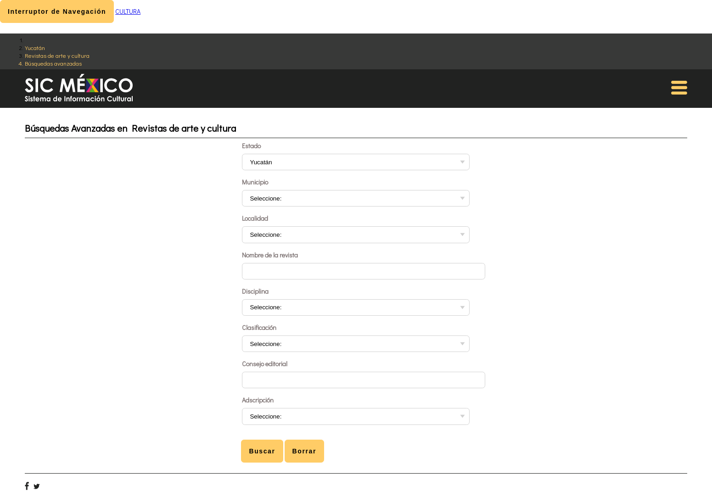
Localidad (255, 218)
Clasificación (259, 327)
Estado (251, 145)
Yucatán (35, 47)
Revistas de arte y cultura (57, 55)
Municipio (255, 182)
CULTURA (127, 11)
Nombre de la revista (270, 255)
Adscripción (258, 400)
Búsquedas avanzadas (53, 63)
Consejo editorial (264, 363)
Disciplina (255, 291)
